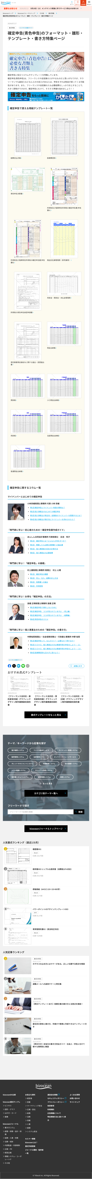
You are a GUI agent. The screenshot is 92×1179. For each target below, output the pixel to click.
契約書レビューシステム (20, 777)
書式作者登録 (30, 1146)
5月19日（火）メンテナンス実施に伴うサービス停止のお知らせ (54, 8)
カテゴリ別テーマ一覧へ (46, 793)
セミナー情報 (30, 1139)
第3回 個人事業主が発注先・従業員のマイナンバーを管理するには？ (56, 515)
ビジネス (8, 1105)
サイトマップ (75, 1102)
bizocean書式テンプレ (11, 1102)
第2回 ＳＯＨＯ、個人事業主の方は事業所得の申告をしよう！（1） (55, 644)
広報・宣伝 (31, 1109)
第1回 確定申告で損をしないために (43, 607)
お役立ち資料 (30, 1094)
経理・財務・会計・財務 (13, 1132)
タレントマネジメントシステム (22, 763)
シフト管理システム (19, 770)
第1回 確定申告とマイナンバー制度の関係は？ (47, 507)
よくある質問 (75, 1094)
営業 (28, 1102)
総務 (28, 1113)
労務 (28, 1120)
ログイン (77, 3)
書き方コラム (10, 1127)
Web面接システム (71, 763)
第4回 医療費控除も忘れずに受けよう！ (45, 652)
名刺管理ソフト (39, 757)
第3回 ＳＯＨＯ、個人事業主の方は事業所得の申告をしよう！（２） (56, 648)
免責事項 (50, 1105)
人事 (28, 1124)
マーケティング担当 (34, 1105)
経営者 (29, 1098)
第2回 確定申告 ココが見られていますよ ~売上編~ (50, 611)
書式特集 (12, 28)
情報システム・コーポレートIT (13, 1157)
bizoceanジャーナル (10, 1124)
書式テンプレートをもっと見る (46, 714)
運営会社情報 (52, 1094)
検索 (79, 811)
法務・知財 (9, 1141)
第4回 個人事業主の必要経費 (41, 553)
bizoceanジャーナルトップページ (46, 828)
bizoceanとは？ (31, 1142)
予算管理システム (49, 763)
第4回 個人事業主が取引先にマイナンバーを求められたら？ (52, 519)
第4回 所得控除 (36, 586)
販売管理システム (18, 757)
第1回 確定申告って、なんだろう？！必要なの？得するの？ (52, 641)
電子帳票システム (18, 750)
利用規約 (50, 1109)
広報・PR (8, 1149)
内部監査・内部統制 (12, 1145)
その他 (7, 1163)
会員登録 (83, 3)
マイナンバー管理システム (68, 750)
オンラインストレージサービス (65, 757)
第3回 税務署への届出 (39, 582)
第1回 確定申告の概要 (39, 574)
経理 (28, 1128)
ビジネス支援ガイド (26, 28)
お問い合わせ (75, 1098)
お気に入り (78, 666)
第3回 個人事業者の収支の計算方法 (44, 549)
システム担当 (32, 1131)
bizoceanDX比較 (9, 1094)
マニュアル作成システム (43, 770)
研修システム (65, 777)
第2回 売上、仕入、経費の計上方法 (44, 578)
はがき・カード (11, 1113)
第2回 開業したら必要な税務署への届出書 (46, 545)
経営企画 (8, 1152)
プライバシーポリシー (55, 1102)
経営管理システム (44, 777)
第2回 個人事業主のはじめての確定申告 (45, 511)
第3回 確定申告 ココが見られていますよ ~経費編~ (50, 615)
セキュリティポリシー (55, 1098)
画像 (6, 1116)
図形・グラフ (10, 1109)
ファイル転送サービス (41, 750)
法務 (28, 1116)
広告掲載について (54, 1113)
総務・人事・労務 (11, 1138)
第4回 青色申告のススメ (39, 619)
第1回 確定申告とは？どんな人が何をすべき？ (48, 541)
